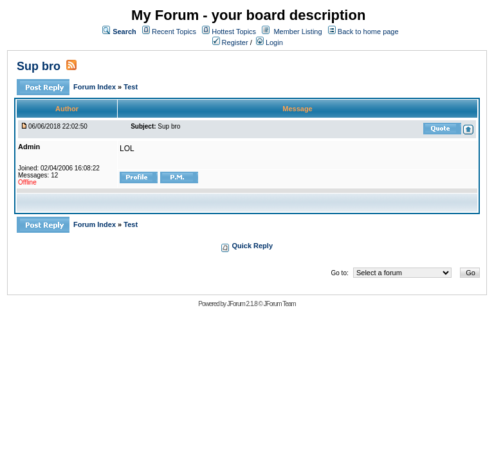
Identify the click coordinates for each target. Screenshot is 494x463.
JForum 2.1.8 (242, 303)
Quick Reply (252, 246)
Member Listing (297, 31)
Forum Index (95, 87)
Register (230, 42)
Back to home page (368, 31)
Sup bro (38, 66)
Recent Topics (174, 31)
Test (131, 87)
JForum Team (280, 303)
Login (269, 42)
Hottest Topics (234, 31)
